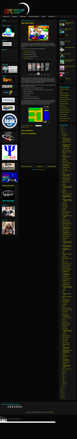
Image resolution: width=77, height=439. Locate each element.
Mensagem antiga (52, 166)
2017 (62, 396)
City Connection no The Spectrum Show (66, 175)
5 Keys (63, 291)
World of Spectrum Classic (65, 118)
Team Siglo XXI (51, 16)
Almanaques (14, 16)
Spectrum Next (63, 105)
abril (63, 379)
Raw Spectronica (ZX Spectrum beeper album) (66, 366)
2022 (62, 387)
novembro (64, 135)
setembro (64, 371)
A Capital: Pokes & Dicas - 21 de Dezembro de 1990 (67, 187)
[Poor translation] (5, 420)
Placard (63, 306)
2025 (62, 128)
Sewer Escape (68, 53)
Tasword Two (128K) (66, 323)
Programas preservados (34, 16)
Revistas (43, 16)
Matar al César (65, 262)
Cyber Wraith (67, 41)
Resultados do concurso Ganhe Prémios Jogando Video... (67, 351)
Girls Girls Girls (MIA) (66, 221)
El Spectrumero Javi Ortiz (65, 110)
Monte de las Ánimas (66, 150)
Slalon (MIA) (64, 341)
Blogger (51, 412)
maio (63, 378)
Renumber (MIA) (65, 229)
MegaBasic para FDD (66, 335)
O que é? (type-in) (65, 342)
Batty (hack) (64, 304)
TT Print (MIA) (65, 311)
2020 (62, 390)
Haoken (63, 319)
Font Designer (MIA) (66, 282)
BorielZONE (64, 192)
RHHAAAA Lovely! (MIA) (67, 193)
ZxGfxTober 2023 (65, 337)
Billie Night (64, 159)
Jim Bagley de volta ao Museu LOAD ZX (69, 60)
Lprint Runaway (65, 339)
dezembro (64, 133)
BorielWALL (64, 190)
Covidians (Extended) (66, 212)
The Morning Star (65, 276)
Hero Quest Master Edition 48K (66, 271)
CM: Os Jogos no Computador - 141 (66, 165)
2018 (62, 394)
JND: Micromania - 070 (66, 234)
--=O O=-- (67, 72)
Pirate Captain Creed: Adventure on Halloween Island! (66, 145)
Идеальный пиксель (64, 97)
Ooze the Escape (65, 236)
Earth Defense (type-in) (66, 223)
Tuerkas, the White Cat (66, 162)
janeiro (63, 385)
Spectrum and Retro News (65, 99)
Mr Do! (24, 56)
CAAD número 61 (65, 225)
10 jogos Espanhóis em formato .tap (69, 23)
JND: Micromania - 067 (66, 368)
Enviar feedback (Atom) (41, 169)
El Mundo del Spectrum (64, 95)
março (63, 381)
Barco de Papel (65, 213)
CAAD (61, 91)
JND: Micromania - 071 (66, 170)
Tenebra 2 (64, 290)
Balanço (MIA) (65, 256)
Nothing (24, 58)
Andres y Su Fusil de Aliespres (66, 157)
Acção (28, 127)
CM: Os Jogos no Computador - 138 (66, 316)
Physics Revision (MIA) (66, 269)
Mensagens (5, 43)
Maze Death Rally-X (66, 177)
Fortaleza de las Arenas (70, 47)
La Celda (64, 208)
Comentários (6, 45)
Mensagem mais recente (26, 166)
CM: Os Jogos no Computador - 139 (66, 274)
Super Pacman (65, 328)
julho (63, 374)
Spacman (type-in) (65, 267)
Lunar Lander (64, 169)
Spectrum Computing (64, 103)
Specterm (64, 184)
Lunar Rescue (26, 50)
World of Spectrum (63, 116)
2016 (62, 397)
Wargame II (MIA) (65, 324)
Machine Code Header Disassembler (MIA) (66, 246)
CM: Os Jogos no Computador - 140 (66, 232)
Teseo (63, 252)
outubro (64, 137)
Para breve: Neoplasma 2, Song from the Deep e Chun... (67, 200)
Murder (66, 35)
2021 (62, 389)
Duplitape (64, 354)
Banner (63, 260)
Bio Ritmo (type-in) (65, 355)
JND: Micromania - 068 (66, 317)
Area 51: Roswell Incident (65, 363)
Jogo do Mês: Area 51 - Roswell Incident (66, 139)
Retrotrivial (64, 154)
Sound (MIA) (64, 334)
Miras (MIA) (64, 321)
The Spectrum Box (63, 101)
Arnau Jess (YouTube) (64, 89)
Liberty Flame (65, 206)
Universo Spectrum (63, 114)
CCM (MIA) (64, 357)
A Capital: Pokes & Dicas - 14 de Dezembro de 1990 (67, 242)
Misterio (63, 218)
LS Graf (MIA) (65, 302)
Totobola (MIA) (65, 238)
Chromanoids (64, 161)
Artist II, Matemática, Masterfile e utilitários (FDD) (66, 196)
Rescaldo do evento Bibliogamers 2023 (66, 228)
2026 (62, 127)
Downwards (67, 78)
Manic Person (65, 313)
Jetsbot (63, 172)
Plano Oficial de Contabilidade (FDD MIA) (66, 249)
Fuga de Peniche (65, 220)
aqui (24, 46)
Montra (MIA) (64, 205)
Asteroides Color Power (66, 263)
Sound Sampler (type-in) (67, 309)
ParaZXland (64, 203)
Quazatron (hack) (65, 284)
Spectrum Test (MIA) (66, 265)
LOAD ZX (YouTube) (64, 93)
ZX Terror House (65, 148)
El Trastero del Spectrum (65, 112)
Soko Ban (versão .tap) (66, 308)
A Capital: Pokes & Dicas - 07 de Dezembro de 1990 (67, 287)
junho (63, 376)
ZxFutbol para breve (66, 167)
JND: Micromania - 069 (66, 278)
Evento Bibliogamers (66, 301)
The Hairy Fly (64, 326)
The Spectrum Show (64, 108)
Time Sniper (64, 210)
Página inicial (6, 16)
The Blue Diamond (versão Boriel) (65, 348)
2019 (62, 392)
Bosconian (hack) (65, 299)
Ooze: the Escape (26, 52)
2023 (25, 127)
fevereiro (64, 383)
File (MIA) (64, 239)
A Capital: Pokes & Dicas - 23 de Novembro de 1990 (67, 331)
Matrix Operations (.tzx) (66, 258)
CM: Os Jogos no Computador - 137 (66, 360)
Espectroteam (23, 16)
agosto (63, 372)
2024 (62, 130)
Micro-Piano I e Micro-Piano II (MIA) (66, 179)
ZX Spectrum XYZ (63, 120)
